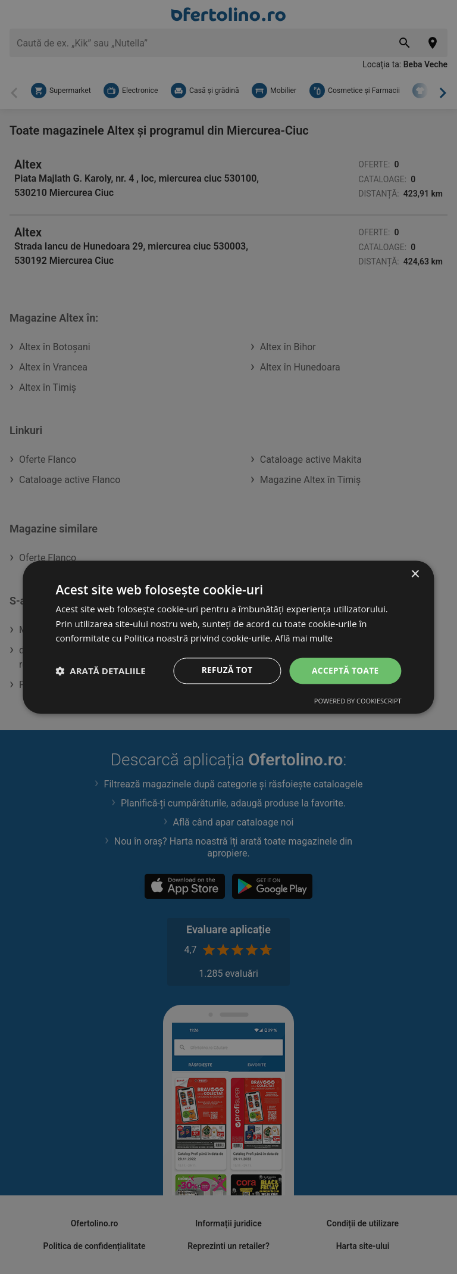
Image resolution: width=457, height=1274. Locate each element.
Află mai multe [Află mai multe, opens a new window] (305, 638)
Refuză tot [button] (225, 670)
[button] (100, 670)
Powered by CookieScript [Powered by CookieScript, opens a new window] (358, 701)
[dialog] (228, 637)
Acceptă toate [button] (344, 670)
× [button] (415, 573)
